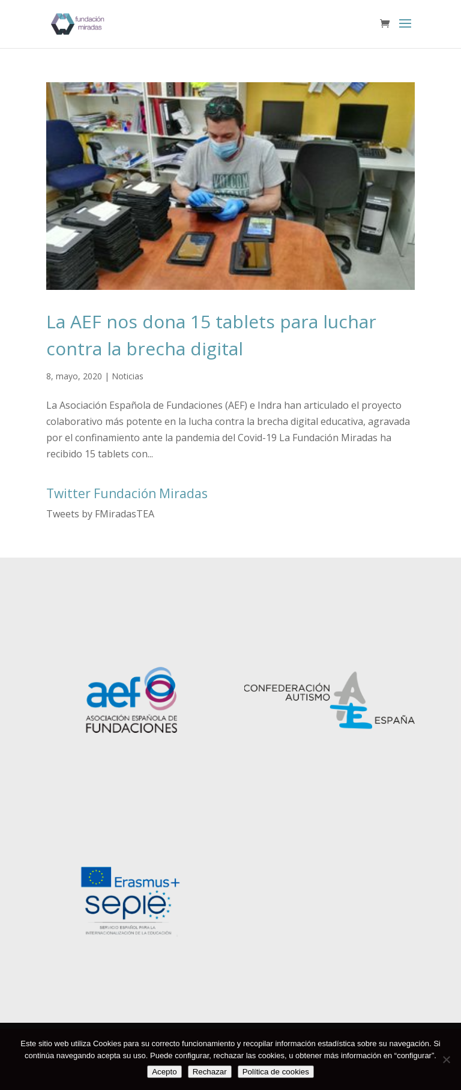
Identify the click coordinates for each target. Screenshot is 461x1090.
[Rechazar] (446, 1059)
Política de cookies (276, 1071)
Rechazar (210, 1071)
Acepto (164, 1071)
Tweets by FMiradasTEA (100, 513)
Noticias (127, 376)
